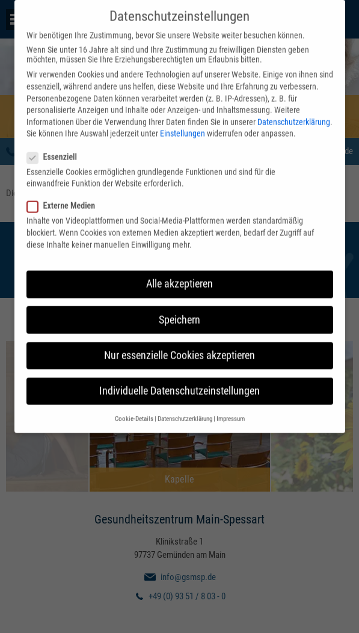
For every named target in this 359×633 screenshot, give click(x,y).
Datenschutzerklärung (293, 115)
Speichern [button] (179, 313)
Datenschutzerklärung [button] (185, 412)
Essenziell (55, 150)
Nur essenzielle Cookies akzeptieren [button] (179, 348)
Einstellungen (182, 126)
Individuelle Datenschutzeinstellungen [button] (179, 384)
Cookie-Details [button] (134, 412)
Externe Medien (64, 199)
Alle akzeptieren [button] (179, 277)
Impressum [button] (230, 412)
